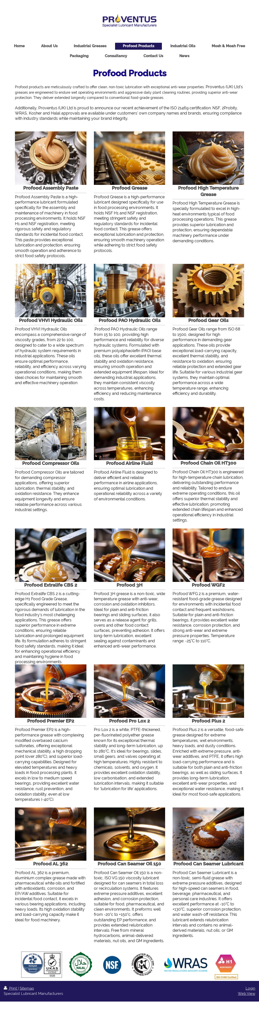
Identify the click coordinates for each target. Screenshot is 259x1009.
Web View (246, 993)
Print (11, 988)
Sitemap (27, 988)
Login (250, 988)
